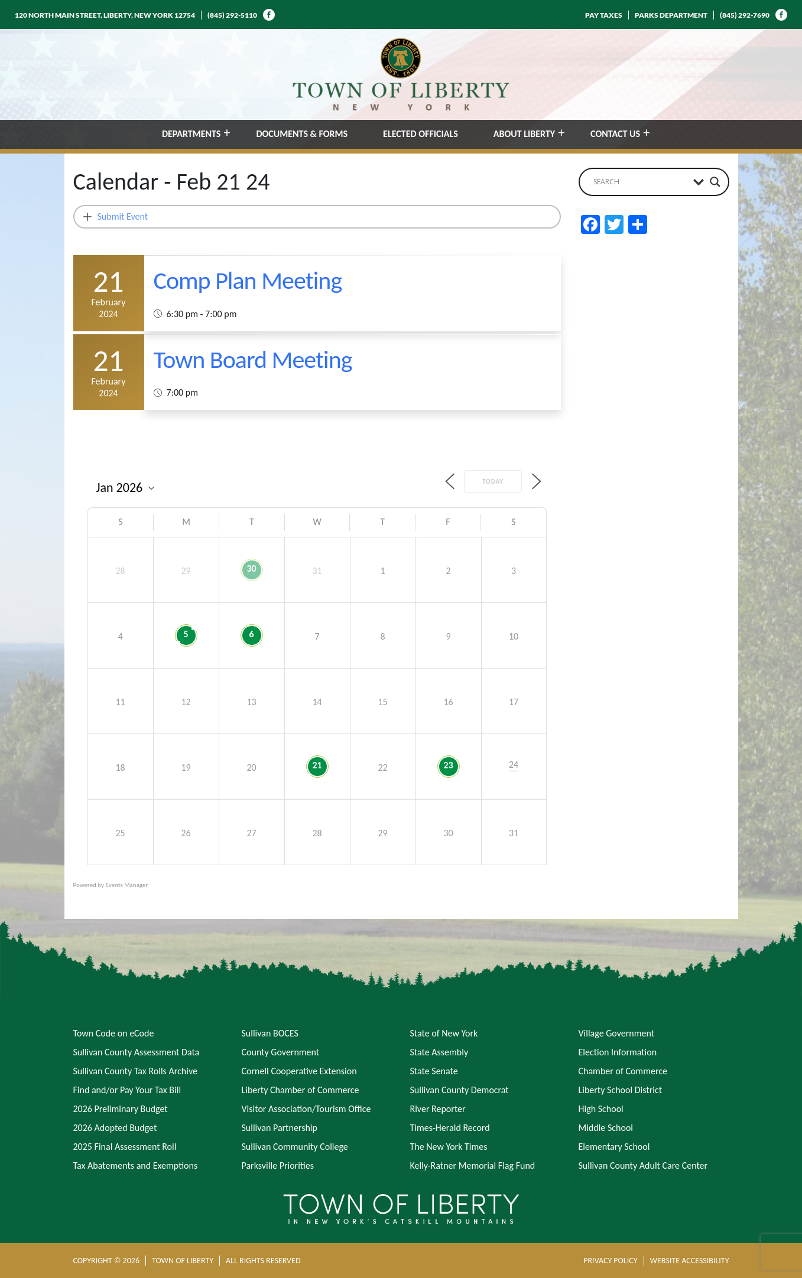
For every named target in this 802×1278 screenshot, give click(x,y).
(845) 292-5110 (232, 15)
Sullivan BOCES (270, 1033)
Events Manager (127, 885)
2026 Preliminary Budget (120, 1108)
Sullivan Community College (295, 1146)
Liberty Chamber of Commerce (300, 1090)
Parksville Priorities (278, 1165)
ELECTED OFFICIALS (420, 133)
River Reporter (438, 1108)
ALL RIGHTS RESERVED (263, 1261)
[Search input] (640, 182)
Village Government (617, 1033)
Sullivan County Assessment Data (136, 1052)
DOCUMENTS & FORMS (302, 133)
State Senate (434, 1071)
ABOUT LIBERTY (524, 133)
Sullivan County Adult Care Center (643, 1165)
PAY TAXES (603, 15)
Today (493, 481)
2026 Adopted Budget (115, 1127)
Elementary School (614, 1146)
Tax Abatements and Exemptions (135, 1165)
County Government (281, 1052)
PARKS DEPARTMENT (671, 15)
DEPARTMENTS (191, 133)
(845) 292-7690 (744, 15)
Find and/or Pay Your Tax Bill (127, 1090)
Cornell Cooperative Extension (299, 1071)
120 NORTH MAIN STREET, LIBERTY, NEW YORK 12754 (105, 15)
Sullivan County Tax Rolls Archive (135, 1071)
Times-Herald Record (450, 1127)
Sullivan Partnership (279, 1127)
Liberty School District (621, 1090)
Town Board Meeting (253, 359)
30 (251, 568)
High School (601, 1108)
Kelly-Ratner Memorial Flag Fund (472, 1165)
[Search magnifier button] (715, 182)
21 (317, 765)
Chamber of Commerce (623, 1071)
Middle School (606, 1127)
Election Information (618, 1052)
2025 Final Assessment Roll (125, 1146)
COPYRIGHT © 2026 (106, 1261)
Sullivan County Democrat (459, 1090)
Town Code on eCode (113, 1033)
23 (448, 765)
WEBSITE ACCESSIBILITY (689, 1261)
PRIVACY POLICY (610, 1261)
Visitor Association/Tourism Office (306, 1108)
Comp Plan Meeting (248, 280)
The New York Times (449, 1146)
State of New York (444, 1033)
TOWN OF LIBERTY (182, 1261)
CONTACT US (615, 133)
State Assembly (439, 1052)
